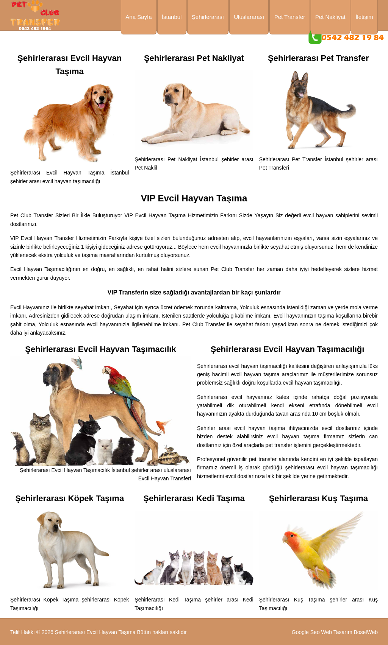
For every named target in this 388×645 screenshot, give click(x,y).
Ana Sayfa (138, 17)
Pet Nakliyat (330, 17)
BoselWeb (366, 632)
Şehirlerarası (208, 17)
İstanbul (172, 17)
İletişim (364, 17)
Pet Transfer (289, 17)
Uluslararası (249, 17)
